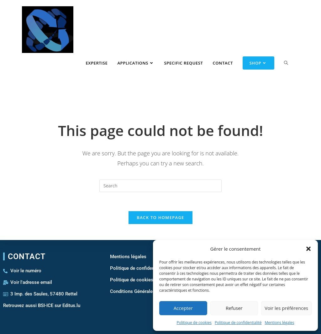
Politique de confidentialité (238, 322)
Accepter (183, 308)
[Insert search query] (160, 186)
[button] (308, 249)
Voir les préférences (286, 308)
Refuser (234, 308)
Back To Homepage (160, 217)
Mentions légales (279, 322)
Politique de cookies (194, 322)
